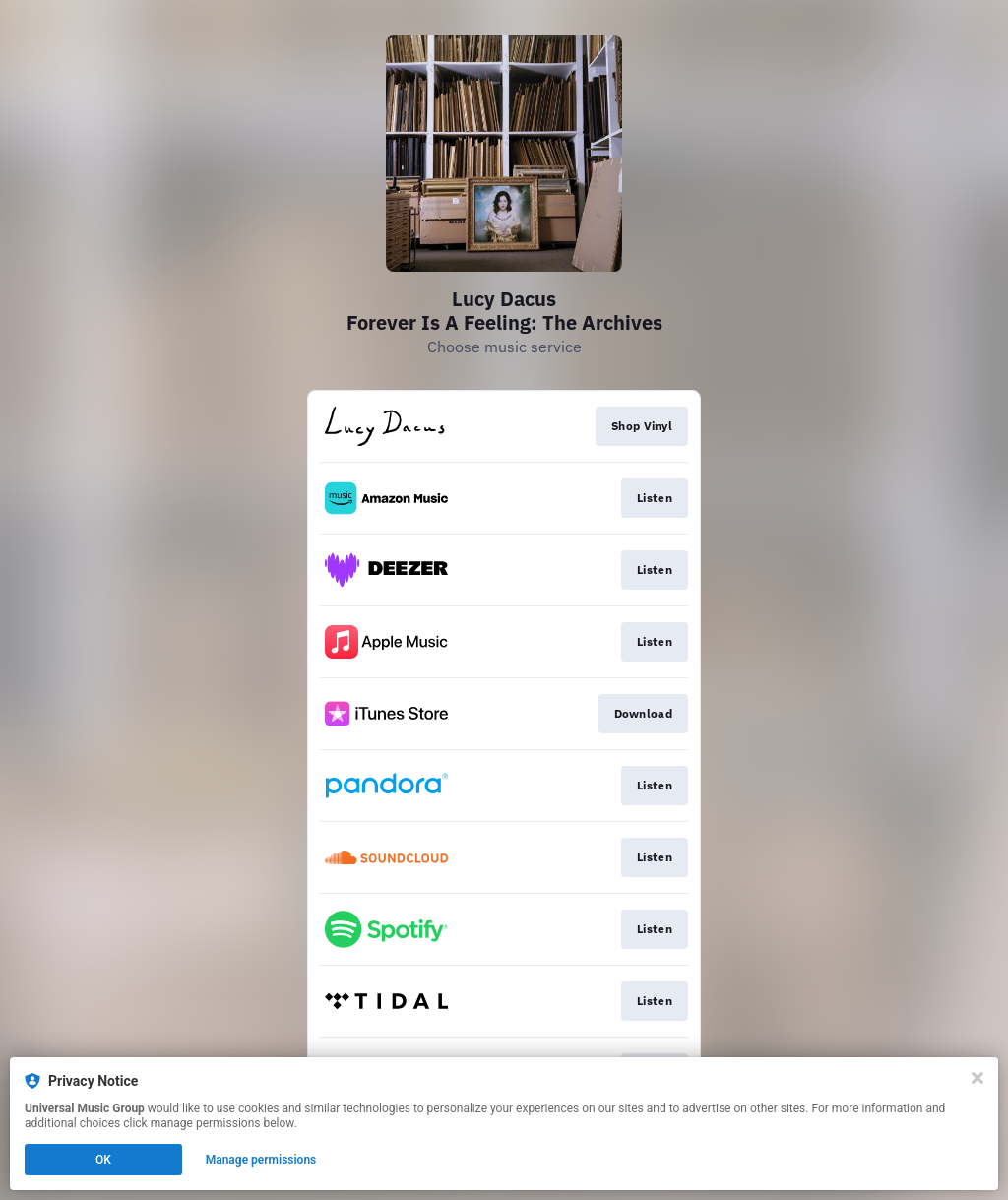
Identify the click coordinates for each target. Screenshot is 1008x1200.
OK (103, 1160)
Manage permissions (261, 1160)
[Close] (977, 1078)
